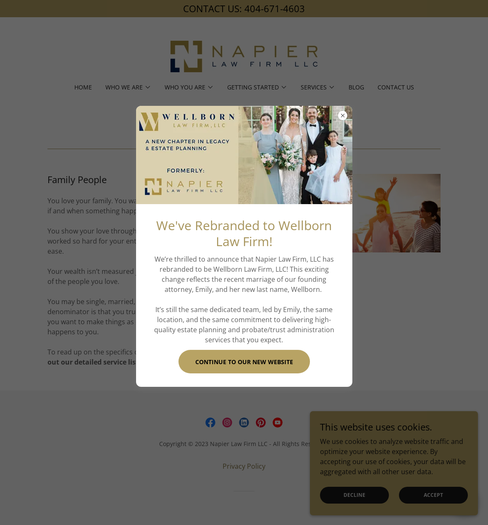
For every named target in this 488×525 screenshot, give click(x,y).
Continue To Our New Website (244, 362)
